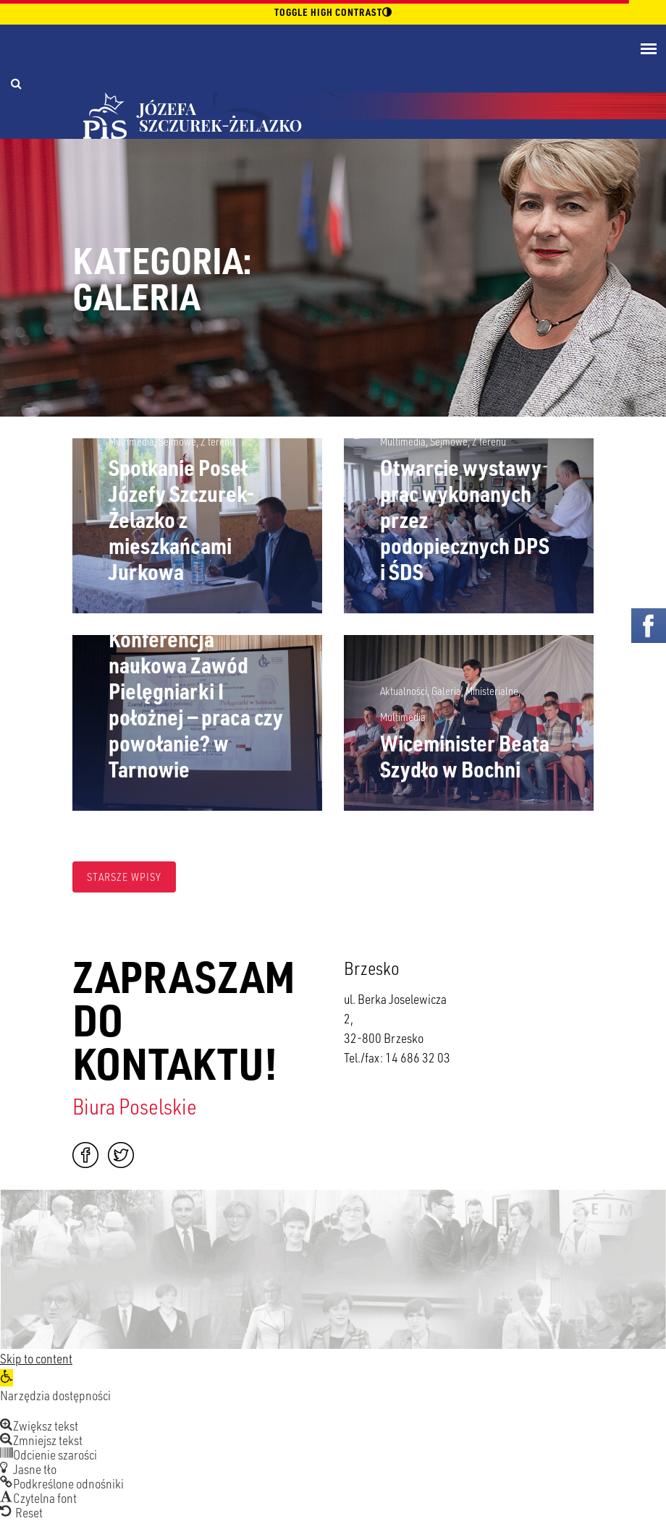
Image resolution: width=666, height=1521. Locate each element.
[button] (6, 1377)
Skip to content (36, 1358)
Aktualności (403, 690)
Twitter (121, 1155)
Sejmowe (177, 441)
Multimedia (131, 441)
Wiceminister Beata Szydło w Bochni (464, 756)
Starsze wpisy (124, 876)
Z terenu (218, 441)
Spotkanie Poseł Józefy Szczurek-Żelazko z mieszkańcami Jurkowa (182, 519)
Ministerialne (491, 690)
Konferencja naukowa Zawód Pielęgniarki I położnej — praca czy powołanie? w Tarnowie (196, 704)
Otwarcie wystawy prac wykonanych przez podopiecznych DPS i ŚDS (464, 519)
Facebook (85, 1155)
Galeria (446, 690)
